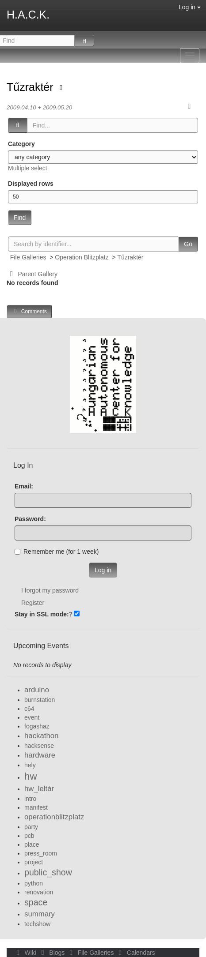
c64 (29, 708)
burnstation (39, 699)
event (31, 717)
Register (32, 602)
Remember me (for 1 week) (57, 551)
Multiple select (27, 168)
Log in (190, 7)
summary (39, 914)
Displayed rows (30, 183)
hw (30, 776)
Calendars (135, 952)
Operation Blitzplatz (81, 257)
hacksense (39, 745)
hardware (39, 755)
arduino (36, 690)
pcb (29, 835)
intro (30, 798)
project (33, 862)
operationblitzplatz (54, 817)
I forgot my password (50, 590)
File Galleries (28, 257)
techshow (37, 923)
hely (30, 765)
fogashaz (37, 726)
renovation (38, 892)
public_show (48, 872)
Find (20, 217)
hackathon (41, 736)
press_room (40, 853)
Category (21, 143)
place (31, 844)
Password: (30, 518)
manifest (36, 807)
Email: (24, 486)
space (35, 902)
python (33, 883)
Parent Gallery (32, 274)
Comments (29, 311)
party (31, 826)
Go (188, 244)
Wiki (25, 952)
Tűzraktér (32, 87)
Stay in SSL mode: (42, 614)
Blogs (52, 952)
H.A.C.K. (28, 14)
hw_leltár (39, 788)
